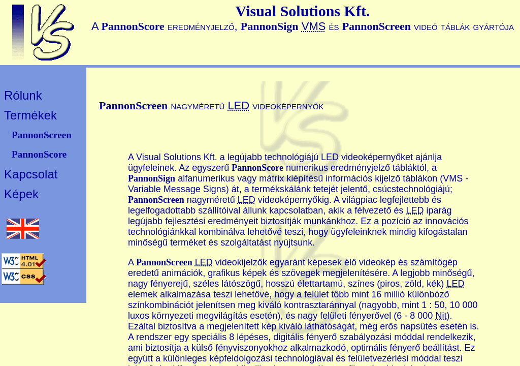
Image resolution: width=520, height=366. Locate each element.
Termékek (30, 115)
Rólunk (23, 95)
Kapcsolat (30, 174)
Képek (21, 194)
